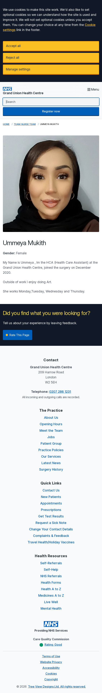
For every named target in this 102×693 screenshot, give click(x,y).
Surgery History (51, 469)
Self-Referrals (51, 563)
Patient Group (51, 443)
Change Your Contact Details (51, 529)
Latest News (51, 463)
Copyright (51, 679)
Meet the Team (51, 430)
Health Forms (51, 582)
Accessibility (51, 668)
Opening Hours (51, 424)
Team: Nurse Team (25, 124)
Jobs (51, 437)
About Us (51, 417)
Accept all (13, 46)
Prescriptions (51, 510)
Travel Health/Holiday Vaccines (51, 542)
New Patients (51, 497)
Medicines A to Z (51, 595)
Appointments (51, 503)
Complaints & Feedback (51, 536)
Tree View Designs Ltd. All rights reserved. (57, 686)
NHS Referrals (51, 576)
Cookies (51, 673)
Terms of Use (51, 656)
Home (6, 124)
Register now (51, 111)
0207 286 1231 (60, 392)
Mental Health (51, 608)
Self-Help (51, 569)
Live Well (51, 602)
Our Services (51, 456)
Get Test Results (51, 516)
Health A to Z (51, 589)
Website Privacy (51, 662)
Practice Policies (51, 450)
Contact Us (51, 490)
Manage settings (18, 69)
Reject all (12, 57)
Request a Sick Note (51, 523)
